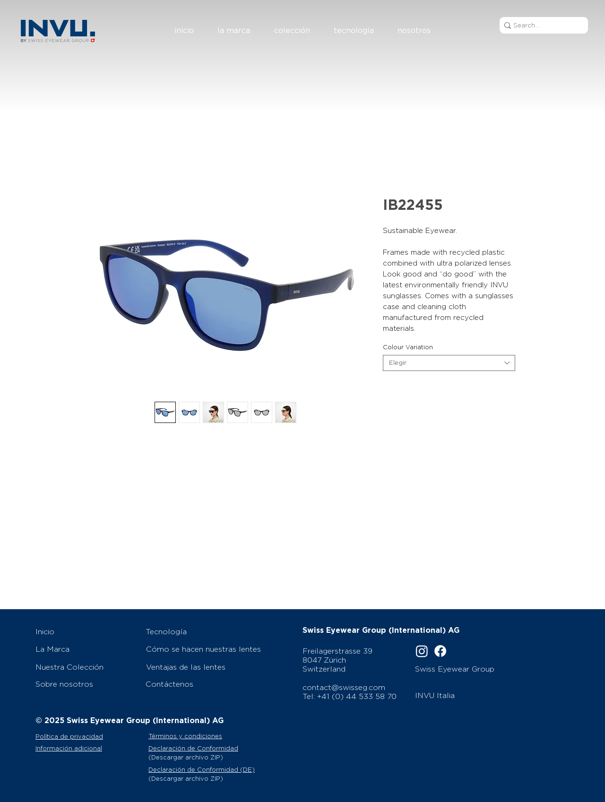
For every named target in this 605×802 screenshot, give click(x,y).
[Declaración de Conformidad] (206, 748)
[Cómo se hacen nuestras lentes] (206, 649)
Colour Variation (408, 347)
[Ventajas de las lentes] (206, 667)
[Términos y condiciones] (197, 736)
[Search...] (540, 25)
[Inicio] (85, 631)
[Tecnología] (206, 631)
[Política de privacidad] (88, 736)
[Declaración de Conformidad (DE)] (206, 769)
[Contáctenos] (206, 684)
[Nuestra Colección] (85, 667)
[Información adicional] (90, 748)
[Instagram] (422, 651)
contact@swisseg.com (343, 687)
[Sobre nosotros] (85, 684)
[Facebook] (440, 651)
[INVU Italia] (468, 695)
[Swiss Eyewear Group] (467, 668)
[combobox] (449, 363)
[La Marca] (85, 649)
